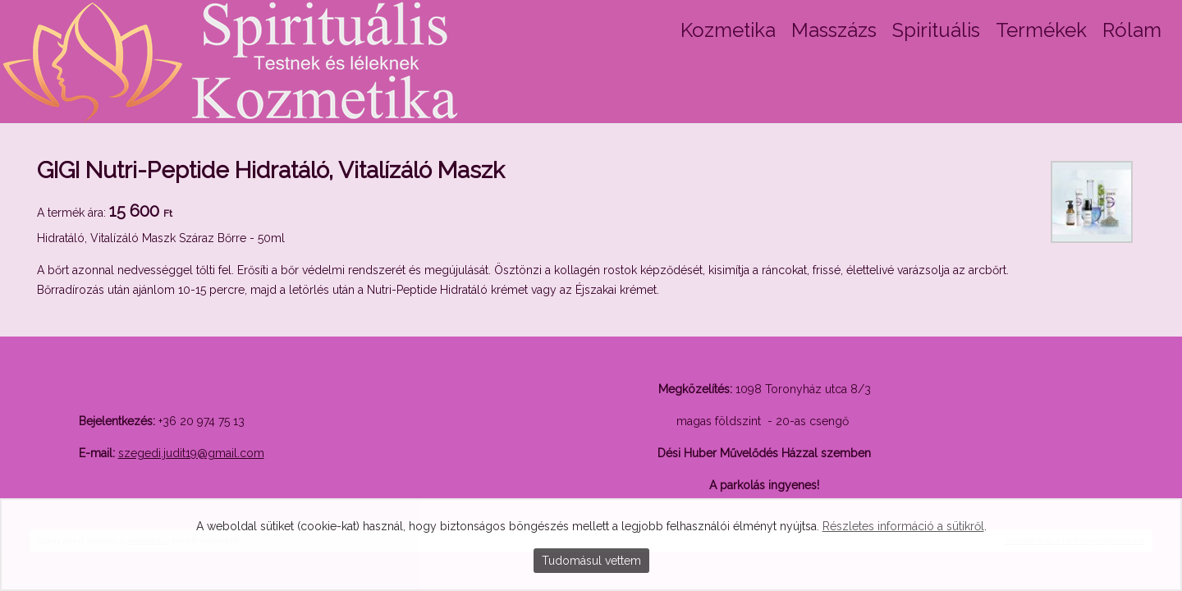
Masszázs (834, 30)
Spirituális (936, 30)
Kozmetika (728, 30)
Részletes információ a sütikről (903, 526)
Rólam (1131, 30)
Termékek (1041, 30)
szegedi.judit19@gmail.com (191, 453)
